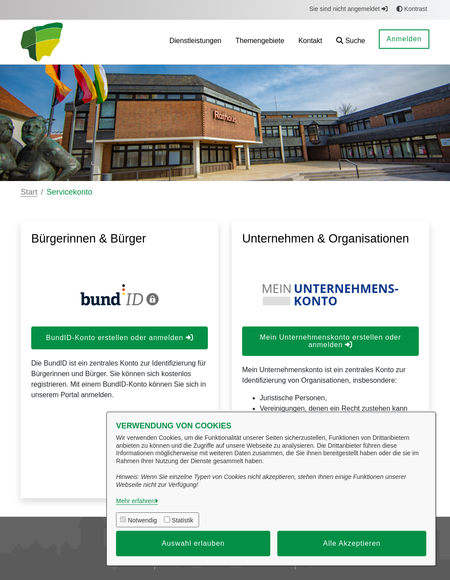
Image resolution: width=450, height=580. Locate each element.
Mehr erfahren (135, 500)
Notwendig (142, 520)
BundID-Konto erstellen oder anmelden (119, 337)
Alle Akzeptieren (352, 543)
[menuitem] (195, 42)
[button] (350, 42)
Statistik (182, 520)
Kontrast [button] (411, 8)
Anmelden (403, 39)
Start (29, 192)
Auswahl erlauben (193, 543)
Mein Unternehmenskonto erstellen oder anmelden (330, 341)
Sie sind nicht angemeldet (348, 8)
